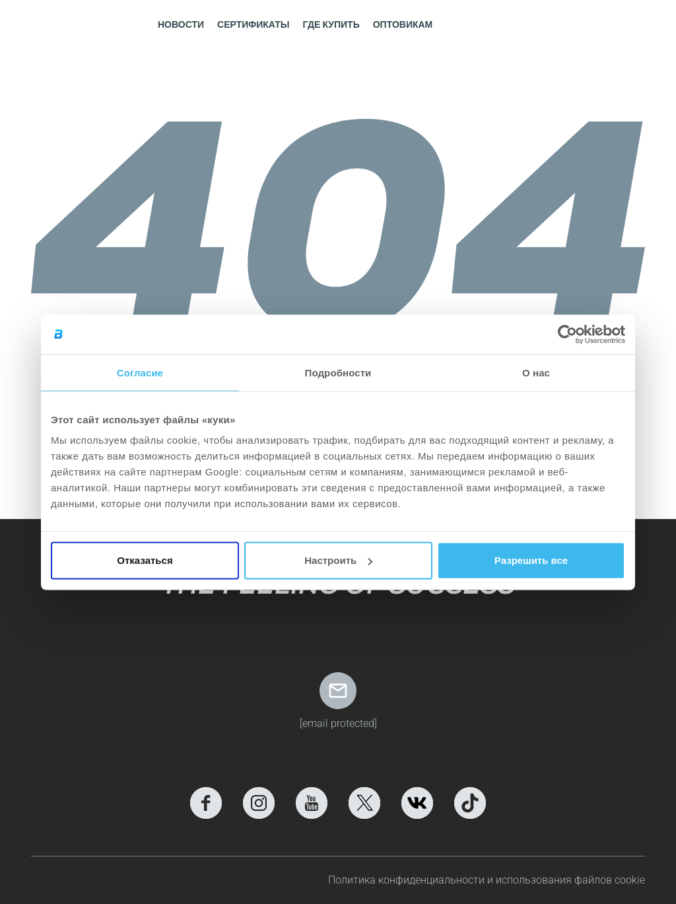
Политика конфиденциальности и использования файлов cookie (486, 880)
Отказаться (144, 560)
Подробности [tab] (338, 372)
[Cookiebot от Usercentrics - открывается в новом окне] (567, 334)
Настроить (338, 560)
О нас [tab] (536, 372)
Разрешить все (531, 560)
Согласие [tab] (140, 372)
